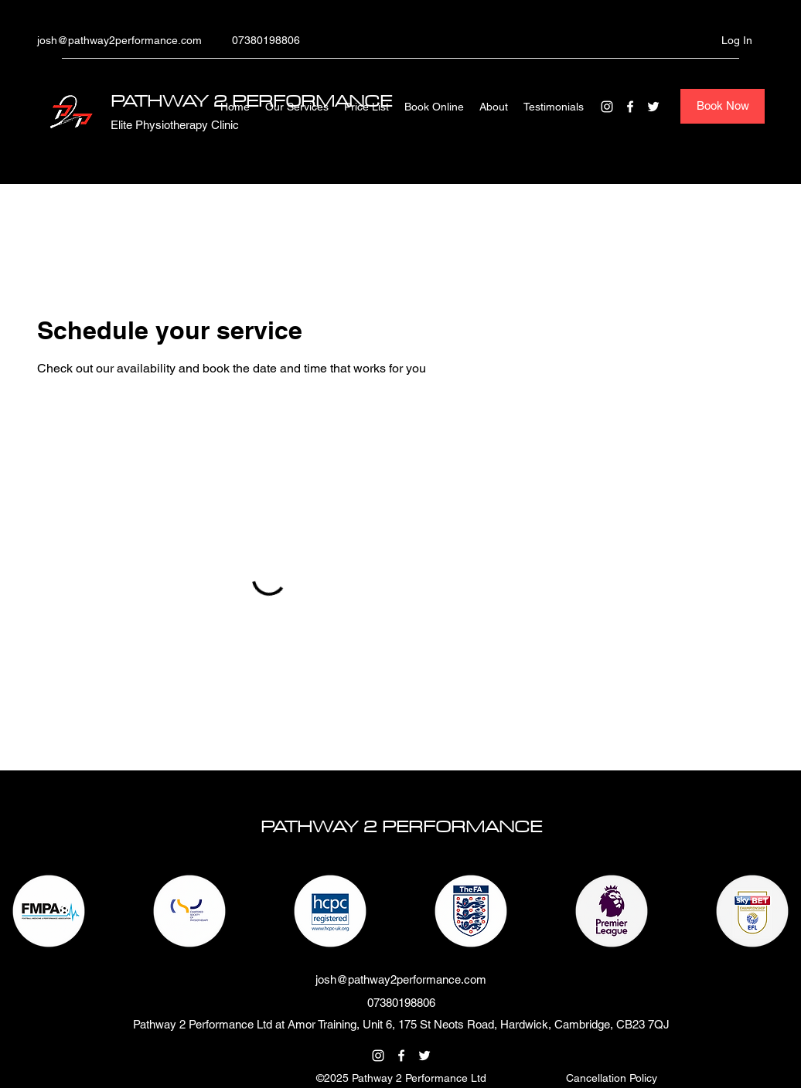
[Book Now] (722, 106)
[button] (611, 1078)
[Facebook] (630, 106)
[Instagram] (607, 106)
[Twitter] (653, 106)
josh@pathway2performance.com (119, 40)
